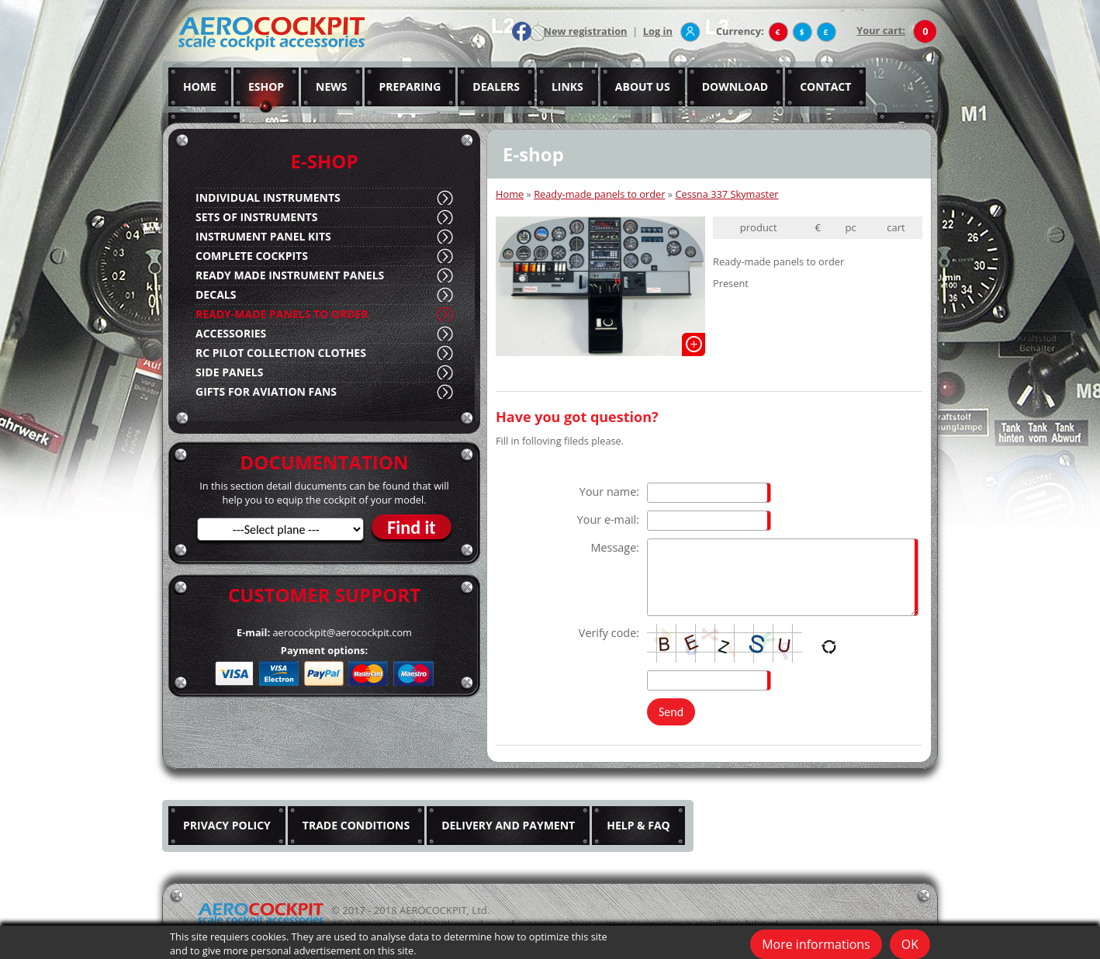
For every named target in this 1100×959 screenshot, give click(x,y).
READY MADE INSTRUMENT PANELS (289, 275)
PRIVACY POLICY (227, 825)
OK (909, 944)
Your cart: (880, 30)
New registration (586, 31)
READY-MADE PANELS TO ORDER (281, 313)
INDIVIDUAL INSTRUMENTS (268, 197)
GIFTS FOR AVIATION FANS (266, 391)
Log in (658, 31)
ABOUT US (642, 86)
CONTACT (825, 86)
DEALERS (496, 86)
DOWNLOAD (735, 86)
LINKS (567, 86)
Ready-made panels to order (599, 194)
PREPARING (410, 86)
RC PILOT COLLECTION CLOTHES (280, 352)
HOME (199, 86)
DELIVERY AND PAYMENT (508, 825)
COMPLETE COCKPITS (251, 255)
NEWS (331, 86)
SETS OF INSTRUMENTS (256, 216)
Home (510, 194)
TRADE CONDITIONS (356, 825)
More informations (816, 944)
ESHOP (266, 86)
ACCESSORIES (230, 333)
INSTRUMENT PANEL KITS (263, 236)
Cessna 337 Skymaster (726, 194)
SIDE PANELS (229, 372)
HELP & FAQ (638, 825)
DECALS (215, 294)
